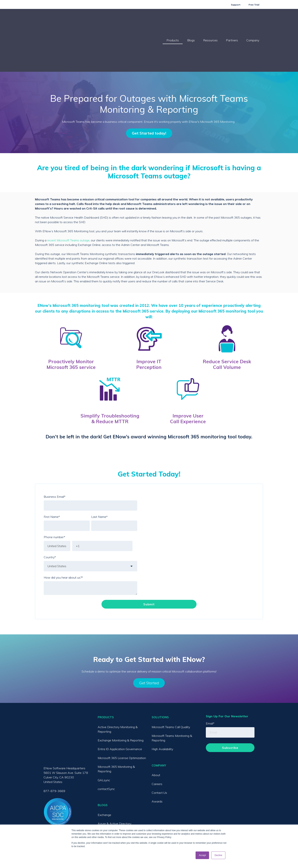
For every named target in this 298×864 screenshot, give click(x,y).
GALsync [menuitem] (104, 742)
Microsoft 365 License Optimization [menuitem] (122, 720)
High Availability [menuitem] (162, 711)
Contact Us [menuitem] (159, 755)
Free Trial (254, 4)
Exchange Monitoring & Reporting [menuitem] (120, 702)
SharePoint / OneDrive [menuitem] (113, 812)
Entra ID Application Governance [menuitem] (120, 711)
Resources (210, 21)
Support (235, 4)
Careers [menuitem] (157, 746)
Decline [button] (218, 855)
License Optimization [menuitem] (112, 821)
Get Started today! (149, 95)
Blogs (191, 21)
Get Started (149, 645)
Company (252, 21)
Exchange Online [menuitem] (109, 803)
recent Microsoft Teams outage (68, 202)
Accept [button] (202, 855)
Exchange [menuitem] (104, 777)
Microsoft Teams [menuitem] (109, 795)
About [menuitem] (156, 737)
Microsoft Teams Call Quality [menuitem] (171, 689)
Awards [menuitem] (157, 764)
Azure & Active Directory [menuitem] (114, 786)
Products (172, 21)
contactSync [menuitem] (106, 751)
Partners (232, 21)
